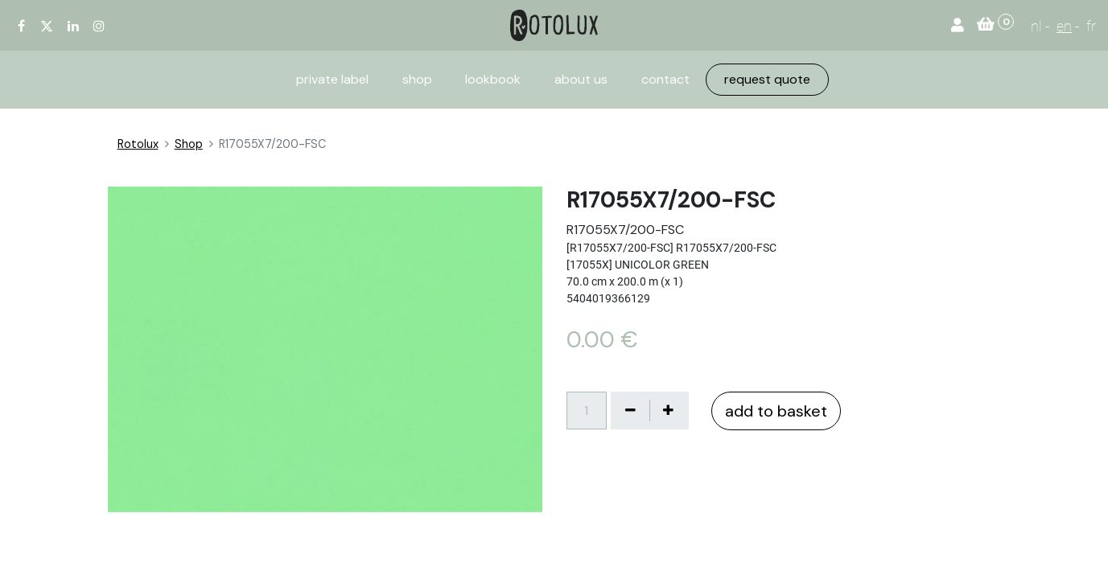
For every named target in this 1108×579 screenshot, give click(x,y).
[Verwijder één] (631, 410)
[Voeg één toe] (669, 410)
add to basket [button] (776, 410)
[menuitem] (332, 80)
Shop (189, 144)
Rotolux (138, 144)
